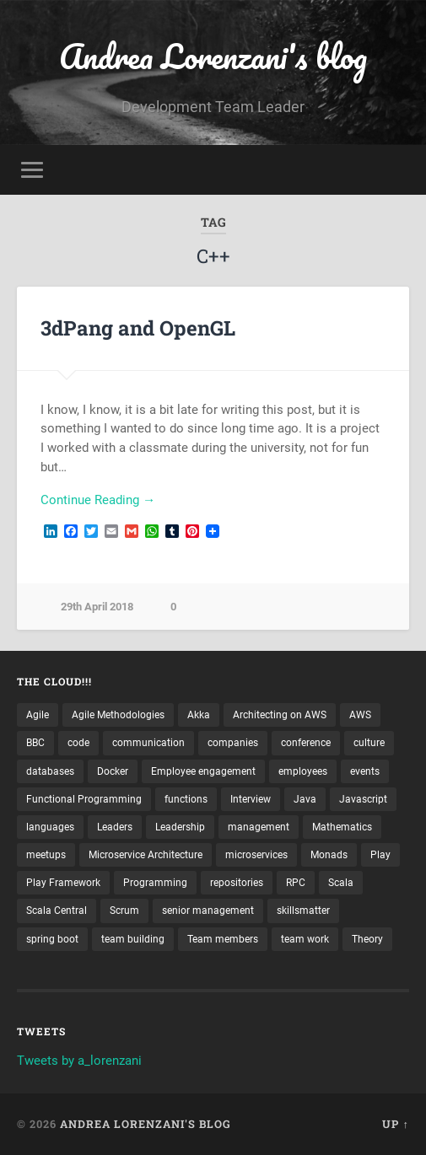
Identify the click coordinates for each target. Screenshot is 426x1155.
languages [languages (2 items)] (50, 827)
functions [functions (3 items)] (186, 799)
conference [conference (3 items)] (306, 743)
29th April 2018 (97, 606)
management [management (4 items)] (258, 827)
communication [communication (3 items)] (148, 743)
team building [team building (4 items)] (132, 939)
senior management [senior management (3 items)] (208, 910)
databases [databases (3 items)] (50, 771)
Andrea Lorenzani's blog (213, 56)
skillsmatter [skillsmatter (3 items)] (303, 910)
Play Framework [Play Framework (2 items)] (63, 883)
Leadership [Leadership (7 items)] (180, 827)
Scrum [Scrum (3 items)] (124, 910)
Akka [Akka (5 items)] (198, 715)
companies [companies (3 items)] (233, 743)
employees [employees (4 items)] (302, 771)
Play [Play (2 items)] (380, 855)
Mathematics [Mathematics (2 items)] (342, 827)
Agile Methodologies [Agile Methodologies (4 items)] (118, 715)
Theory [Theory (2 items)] (367, 939)
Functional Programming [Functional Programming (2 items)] (84, 799)
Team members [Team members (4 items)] (222, 939)
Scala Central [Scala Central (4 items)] (56, 910)
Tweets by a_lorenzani (79, 1060)
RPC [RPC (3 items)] (295, 883)
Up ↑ (395, 1124)
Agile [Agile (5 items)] (37, 715)
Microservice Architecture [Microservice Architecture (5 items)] (145, 855)
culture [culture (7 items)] (369, 743)
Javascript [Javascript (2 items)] (363, 799)
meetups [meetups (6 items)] (46, 855)
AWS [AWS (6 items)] (360, 715)
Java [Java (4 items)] (305, 799)
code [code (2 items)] (78, 743)
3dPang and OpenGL (137, 327)
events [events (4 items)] (365, 771)
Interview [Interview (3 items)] (250, 799)
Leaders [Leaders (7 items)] (114, 827)
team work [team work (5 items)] (305, 939)
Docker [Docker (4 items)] (112, 771)
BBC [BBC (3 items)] (35, 743)
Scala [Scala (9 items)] (340, 883)
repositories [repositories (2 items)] (236, 883)
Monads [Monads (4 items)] (329, 855)
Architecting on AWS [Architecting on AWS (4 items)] (279, 715)
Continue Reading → (97, 500)
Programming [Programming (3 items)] (155, 883)
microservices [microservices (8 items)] (256, 855)
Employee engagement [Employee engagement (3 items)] (203, 771)
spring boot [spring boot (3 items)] (52, 939)
